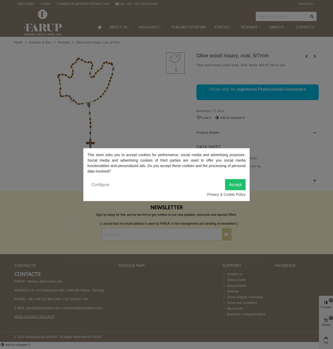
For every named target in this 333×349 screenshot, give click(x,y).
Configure (100, 184)
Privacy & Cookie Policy (226, 194)
